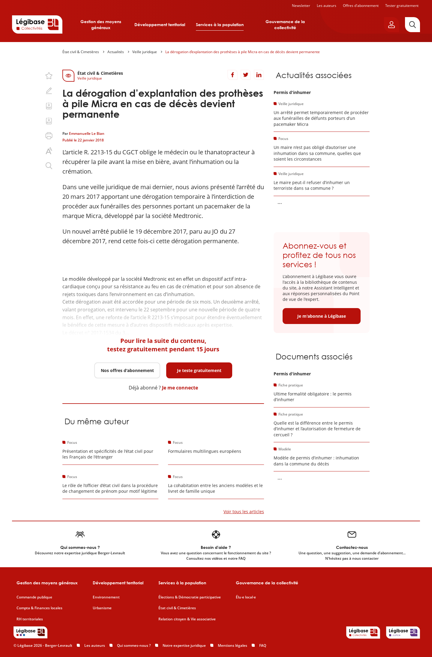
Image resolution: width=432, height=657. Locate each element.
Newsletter (301, 5)
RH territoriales (29, 619)
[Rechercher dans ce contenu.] (49, 166)
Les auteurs (326, 5)
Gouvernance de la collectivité (285, 24)
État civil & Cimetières (80, 51)
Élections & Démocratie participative (189, 597)
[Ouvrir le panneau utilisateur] (391, 24)
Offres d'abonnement (361, 5)
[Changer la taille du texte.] (49, 151)
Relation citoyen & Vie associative (187, 619)
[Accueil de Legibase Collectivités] (37, 24)
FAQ (262, 645)
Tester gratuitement (401, 5)
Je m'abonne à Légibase (321, 316)
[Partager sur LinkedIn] (259, 75)
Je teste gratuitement (199, 370)
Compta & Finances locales (39, 608)
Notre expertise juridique (184, 645)
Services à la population (220, 24)
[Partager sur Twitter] (246, 75)
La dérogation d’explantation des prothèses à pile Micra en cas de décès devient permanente (242, 51)
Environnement (106, 597)
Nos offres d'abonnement (127, 370)
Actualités (115, 51)
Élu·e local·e (246, 597)
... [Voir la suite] (280, 201)
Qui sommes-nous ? (134, 645)
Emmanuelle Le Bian (86, 133)
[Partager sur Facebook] (232, 75)
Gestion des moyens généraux (100, 24)
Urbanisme (102, 608)
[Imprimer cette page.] (49, 136)
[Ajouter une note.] (49, 91)
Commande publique (34, 597)
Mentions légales (232, 645)
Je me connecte (180, 387)
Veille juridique (144, 51)
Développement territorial (159, 24)
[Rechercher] (412, 24)
